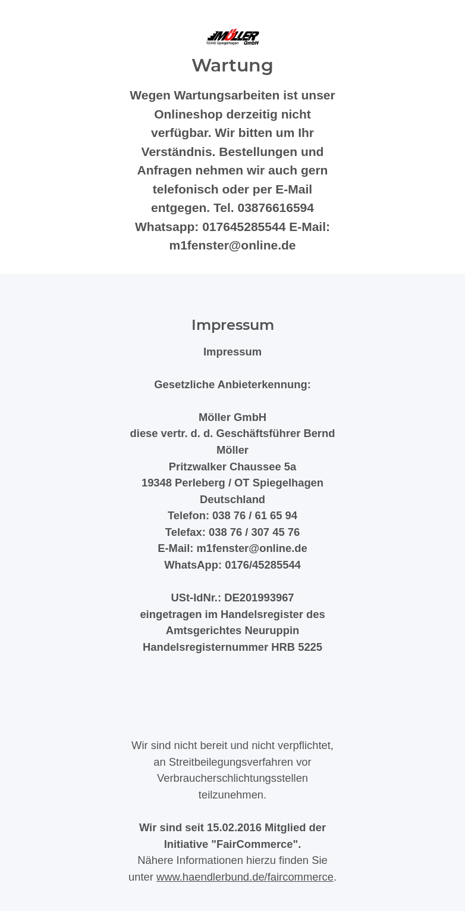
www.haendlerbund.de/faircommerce (245, 877)
